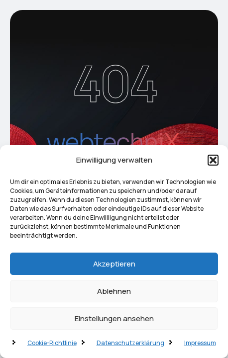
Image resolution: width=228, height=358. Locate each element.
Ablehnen (114, 291)
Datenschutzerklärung (130, 343)
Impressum (200, 343)
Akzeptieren (114, 264)
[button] (213, 160)
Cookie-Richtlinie (52, 343)
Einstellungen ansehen (114, 318)
